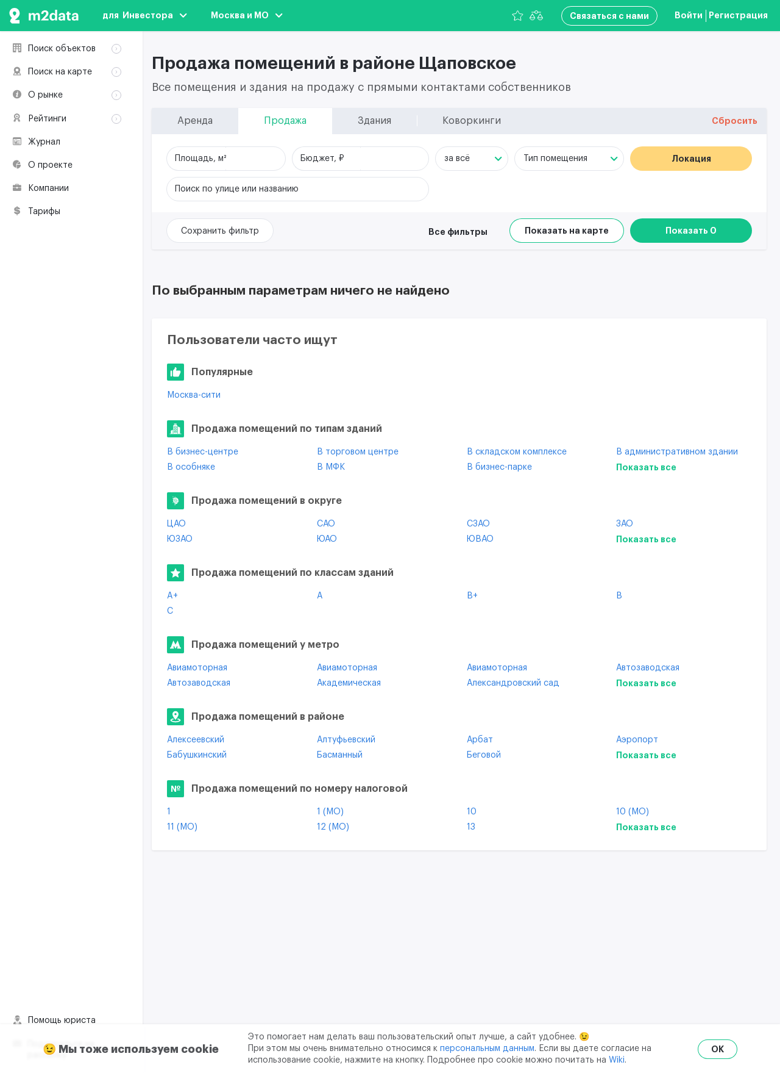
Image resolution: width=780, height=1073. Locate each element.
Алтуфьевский (346, 740)
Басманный (340, 755)
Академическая (349, 683)
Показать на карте (567, 230)
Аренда (51, 66)
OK (717, 1049)
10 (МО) (632, 812)
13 (471, 827)
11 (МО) (182, 827)
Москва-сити (194, 395)
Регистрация (738, 15)
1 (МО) (330, 812)
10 (472, 812)
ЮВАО (480, 539)
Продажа (54, 81)
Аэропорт (637, 740)
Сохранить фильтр (220, 231)
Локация (691, 158)
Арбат (480, 740)
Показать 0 (691, 230)
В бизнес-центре (202, 452)
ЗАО (624, 524)
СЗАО (478, 524)
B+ (472, 596)
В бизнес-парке (499, 467)
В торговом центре (358, 452)
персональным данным (487, 1048)
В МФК (331, 467)
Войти (689, 15)
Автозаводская (647, 668)
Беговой (484, 755)
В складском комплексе (517, 452)
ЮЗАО (180, 539)
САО (326, 524)
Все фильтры (458, 232)
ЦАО (176, 524)
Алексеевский (195, 740)
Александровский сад (513, 683)
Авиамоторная (197, 668)
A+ (172, 596)
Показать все (646, 467)
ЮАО (327, 539)
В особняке (191, 467)
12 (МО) (333, 827)
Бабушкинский (197, 755)
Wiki (617, 1060)
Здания (50, 98)
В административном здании (677, 452)
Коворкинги (59, 114)
